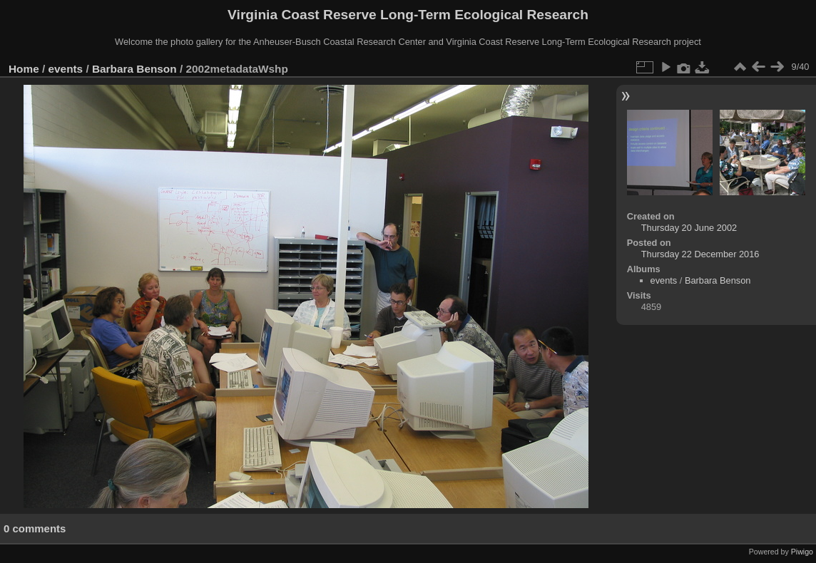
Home (24, 69)
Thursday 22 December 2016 (700, 254)
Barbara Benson (134, 69)
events (66, 69)
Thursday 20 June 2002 (689, 227)
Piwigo (802, 551)
